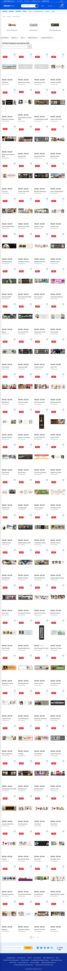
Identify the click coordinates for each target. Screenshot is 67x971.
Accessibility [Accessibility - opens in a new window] (34, 960)
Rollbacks (5, 11)
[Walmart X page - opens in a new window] (41, 947)
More (53, 11)
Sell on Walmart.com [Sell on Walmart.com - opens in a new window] (48, 958)
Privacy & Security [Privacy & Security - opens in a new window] (23, 962)
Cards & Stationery (38, 11)
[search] (30, 47)
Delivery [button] (14, 37)
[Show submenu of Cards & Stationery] (43, 11)
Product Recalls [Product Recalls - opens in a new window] (25, 960)
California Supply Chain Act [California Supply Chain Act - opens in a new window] (48, 962)
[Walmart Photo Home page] (10, 6)
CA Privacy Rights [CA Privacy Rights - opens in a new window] (34, 962)
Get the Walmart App (56, 960)
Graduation (18, 11)
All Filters (4, 38)
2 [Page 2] (34, 937)
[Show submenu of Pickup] (26, 11)
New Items (11, 11)
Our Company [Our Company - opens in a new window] (37, 958)
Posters (47, 11)
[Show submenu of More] (54, 11)
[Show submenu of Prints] (32, 11)
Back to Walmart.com (8, 1)
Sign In (61, 1)
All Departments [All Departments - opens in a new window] (11, 958)
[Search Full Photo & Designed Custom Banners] (15, 47)
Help (42, 6)
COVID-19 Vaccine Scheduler (11, 960)
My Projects (27, 1)
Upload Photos (45, 1)
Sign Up (28, 947)
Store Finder (20, 1)
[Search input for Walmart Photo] (28, 5)
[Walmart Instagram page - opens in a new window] (52, 947)
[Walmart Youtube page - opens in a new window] (48, 947)
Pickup (24, 11)
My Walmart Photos (35, 1)
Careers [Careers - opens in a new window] (29, 958)
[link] (12, 26)
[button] (9, 54)
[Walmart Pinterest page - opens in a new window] (45, 947)
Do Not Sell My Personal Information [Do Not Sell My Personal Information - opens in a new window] (23, 965)
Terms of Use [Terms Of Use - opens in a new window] (12, 962)
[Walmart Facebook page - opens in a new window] (38, 947)
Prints (30, 11)
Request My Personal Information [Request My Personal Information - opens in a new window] (44, 965)
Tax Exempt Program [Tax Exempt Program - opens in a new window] (43, 960)
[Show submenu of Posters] (49, 11)
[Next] (38, 937)
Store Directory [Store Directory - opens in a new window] (21, 958)
